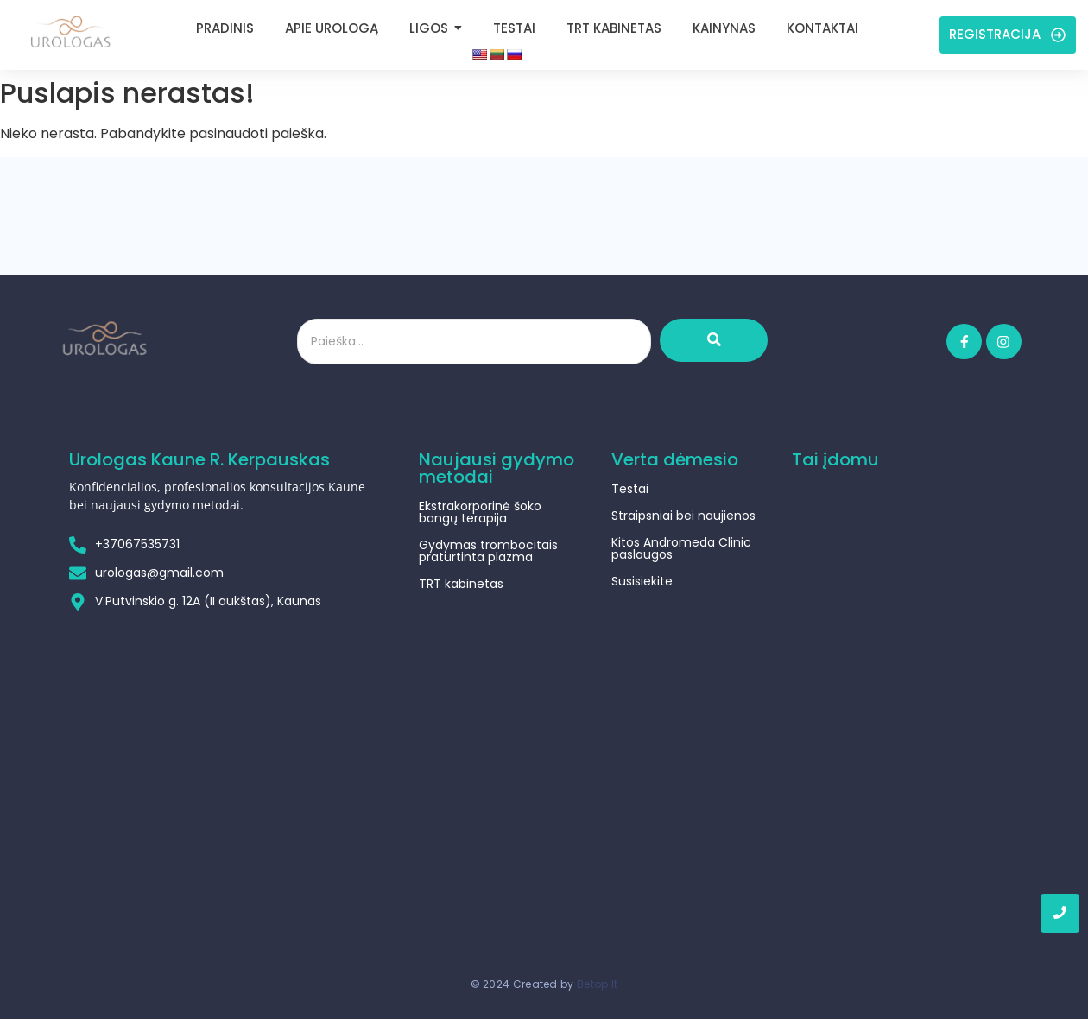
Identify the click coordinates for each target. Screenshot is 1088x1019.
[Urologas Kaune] (69, 31)
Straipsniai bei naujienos (683, 515)
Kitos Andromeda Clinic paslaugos (681, 548)
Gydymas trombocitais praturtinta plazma (488, 551)
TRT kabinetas (461, 583)
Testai (629, 488)
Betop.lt (597, 972)
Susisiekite (642, 581)
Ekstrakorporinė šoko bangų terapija (480, 512)
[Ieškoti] (474, 341)
